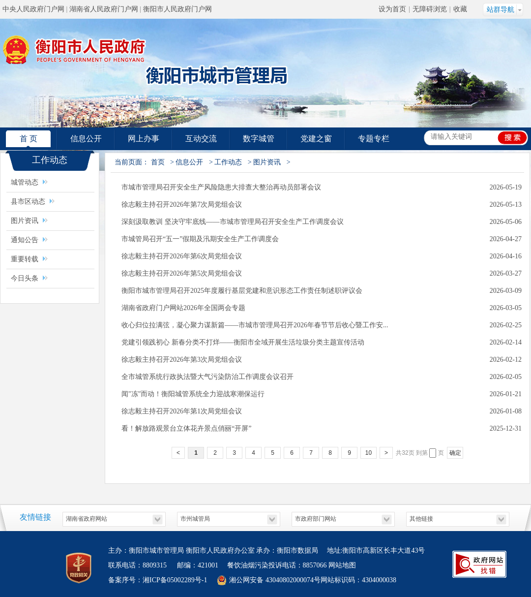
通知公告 (24, 240)
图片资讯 (25, 220)
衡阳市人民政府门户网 (177, 9)
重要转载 (24, 259)
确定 (455, 452)
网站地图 (342, 565)
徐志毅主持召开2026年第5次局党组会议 (181, 273)
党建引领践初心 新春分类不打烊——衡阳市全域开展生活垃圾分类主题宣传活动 (242, 342)
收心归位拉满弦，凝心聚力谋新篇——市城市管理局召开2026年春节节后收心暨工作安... (254, 325)
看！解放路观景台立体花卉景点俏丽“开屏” (186, 428)
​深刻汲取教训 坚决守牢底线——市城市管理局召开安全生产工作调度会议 (232, 221)
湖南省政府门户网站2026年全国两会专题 (183, 308)
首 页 (28, 138)
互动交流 (201, 138)
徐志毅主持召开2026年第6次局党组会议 (181, 256)
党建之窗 (316, 138)
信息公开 (86, 138)
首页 (158, 162)
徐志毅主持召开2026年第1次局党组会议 (181, 411)
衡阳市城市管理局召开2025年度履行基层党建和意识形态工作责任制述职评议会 (241, 290)
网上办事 (143, 138)
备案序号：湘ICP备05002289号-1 (157, 580)
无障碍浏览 (430, 9)
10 (368, 452)
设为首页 (392, 9)
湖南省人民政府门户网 (103, 9)
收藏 (460, 9)
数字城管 (258, 138)
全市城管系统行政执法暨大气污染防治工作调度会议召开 (207, 376)
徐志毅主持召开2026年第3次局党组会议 (181, 359)
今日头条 (24, 278)
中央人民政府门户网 (33, 9)
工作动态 (228, 162)
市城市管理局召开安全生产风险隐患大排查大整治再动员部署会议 (221, 187)
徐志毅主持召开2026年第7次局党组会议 (181, 204)
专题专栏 (373, 138)
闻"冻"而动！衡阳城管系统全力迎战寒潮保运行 (193, 394)
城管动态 (24, 182)
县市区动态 (28, 201)
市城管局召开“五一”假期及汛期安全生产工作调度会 (200, 239)
